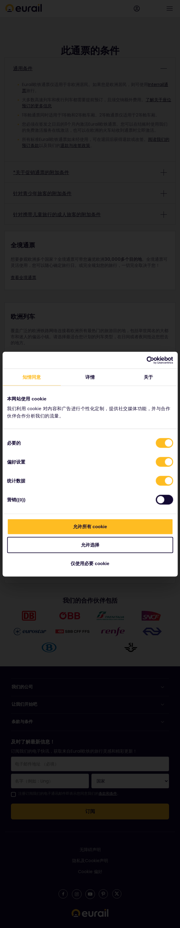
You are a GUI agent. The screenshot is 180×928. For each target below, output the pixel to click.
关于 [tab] (148, 377)
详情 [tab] (89, 377)
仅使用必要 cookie (90, 563)
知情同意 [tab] (32, 377)
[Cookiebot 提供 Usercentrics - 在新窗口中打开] (146, 360)
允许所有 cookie (90, 526)
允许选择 (90, 544)
